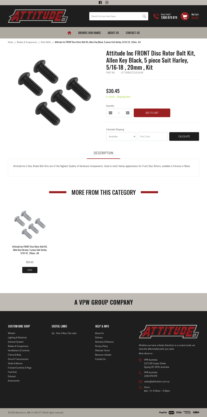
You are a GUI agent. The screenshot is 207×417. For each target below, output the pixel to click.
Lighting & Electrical (17, 337)
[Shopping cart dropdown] (190, 16)
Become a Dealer (103, 354)
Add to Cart (152, 113)
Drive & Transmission (18, 359)
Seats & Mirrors (15, 363)
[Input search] (114, 16)
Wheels (11, 333)
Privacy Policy (101, 346)
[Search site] (144, 16)
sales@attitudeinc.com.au (157, 381)
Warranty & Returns (104, 341)
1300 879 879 (169, 17)
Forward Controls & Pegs (20, 367)
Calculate (184, 136)
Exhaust (12, 376)
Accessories (14, 380)
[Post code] (153, 136)
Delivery (99, 337)
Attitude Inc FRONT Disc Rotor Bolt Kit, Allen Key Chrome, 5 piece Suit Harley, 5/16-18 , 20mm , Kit (29, 250)
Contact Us (133, 33)
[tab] (103, 154)
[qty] (119, 113)
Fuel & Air (12, 372)
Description (103, 152)
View (29, 270)
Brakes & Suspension (18, 346)
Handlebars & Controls (18, 350)
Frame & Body (14, 354)
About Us (113, 33)
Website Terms (102, 350)
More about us (146, 353)
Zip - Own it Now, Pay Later (64, 333)
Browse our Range (89, 33)
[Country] (121, 136)
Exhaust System (16, 341)
